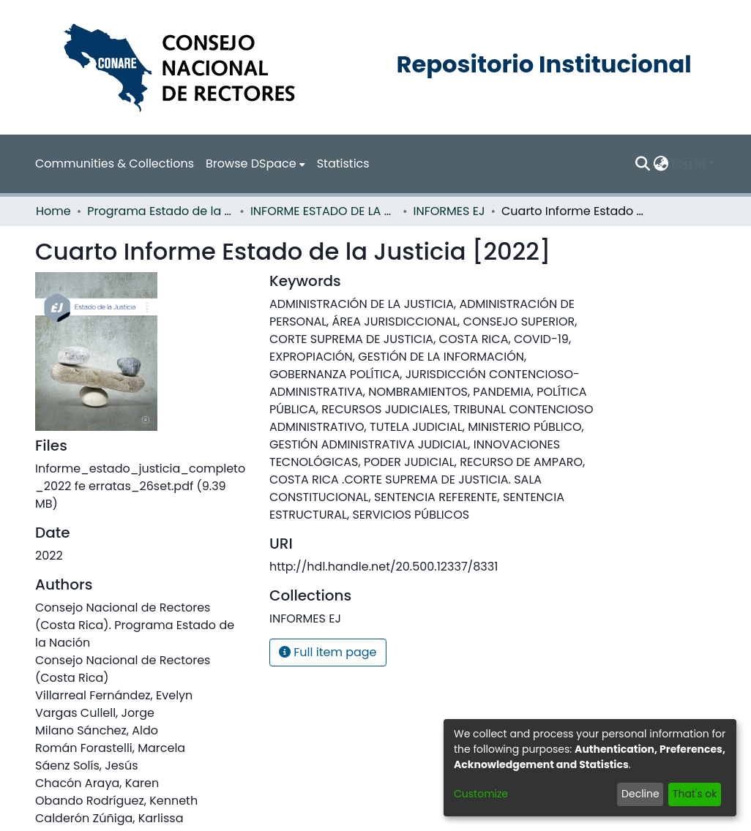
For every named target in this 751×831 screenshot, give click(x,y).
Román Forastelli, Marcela (110, 748)
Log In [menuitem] (689, 163)
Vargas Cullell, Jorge (94, 712)
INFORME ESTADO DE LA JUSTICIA (323, 211)
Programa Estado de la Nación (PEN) (160, 211)
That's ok (695, 793)
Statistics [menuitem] (343, 163)
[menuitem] (255, 163)
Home (53, 211)
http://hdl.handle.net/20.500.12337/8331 (383, 566)
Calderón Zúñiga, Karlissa (109, 818)
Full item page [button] (328, 652)
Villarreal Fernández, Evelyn (114, 695)
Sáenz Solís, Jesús (86, 765)
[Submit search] (643, 164)
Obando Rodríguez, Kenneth (116, 800)
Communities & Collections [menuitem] (114, 163)
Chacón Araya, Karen (97, 783)
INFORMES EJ (449, 211)
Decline (640, 793)
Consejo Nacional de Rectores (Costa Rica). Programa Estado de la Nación (134, 625)
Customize (481, 793)
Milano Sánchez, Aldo (96, 730)
